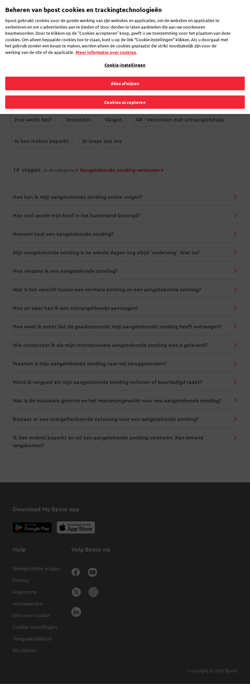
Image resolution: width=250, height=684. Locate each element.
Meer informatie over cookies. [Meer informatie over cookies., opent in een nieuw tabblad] (106, 38)
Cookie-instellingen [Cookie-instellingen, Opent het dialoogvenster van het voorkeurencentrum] (125, 51)
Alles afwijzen (125, 69)
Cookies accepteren (125, 88)
